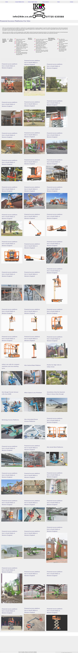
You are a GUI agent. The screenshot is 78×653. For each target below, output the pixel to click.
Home (6, 1)
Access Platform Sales (32, 1)
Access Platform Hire (19, 1)
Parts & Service (45, 1)
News (58, 1)
